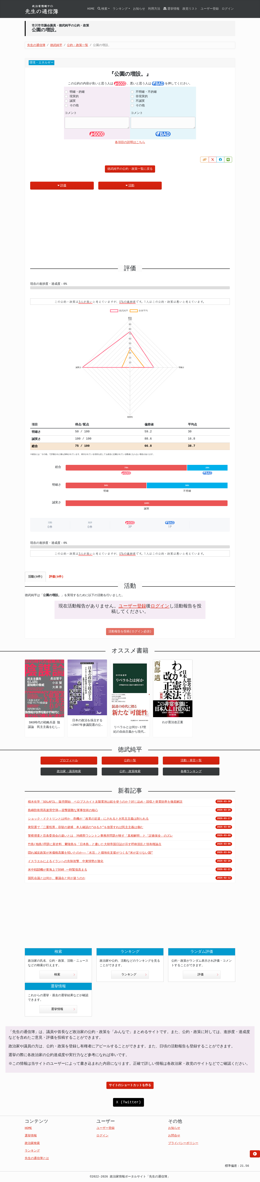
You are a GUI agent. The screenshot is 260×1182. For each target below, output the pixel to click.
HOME (90, 9)
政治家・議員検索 (69, 771)
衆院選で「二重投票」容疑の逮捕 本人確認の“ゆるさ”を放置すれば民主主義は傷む (85, 827)
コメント (71, 113)
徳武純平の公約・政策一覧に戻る (130, 169)
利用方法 (154, 9)
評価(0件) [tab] (56, 577)
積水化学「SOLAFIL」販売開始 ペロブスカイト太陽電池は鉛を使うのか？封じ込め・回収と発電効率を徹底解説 (105, 802)
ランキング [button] (120, 9)
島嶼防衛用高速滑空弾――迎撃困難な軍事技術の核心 (63, 810)
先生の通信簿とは (37, 1158)
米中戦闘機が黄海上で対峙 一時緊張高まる (57, 870)
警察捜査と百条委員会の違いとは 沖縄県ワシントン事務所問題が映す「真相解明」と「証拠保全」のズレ (100, 836)
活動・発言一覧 (191, 760)
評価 (62, 185)
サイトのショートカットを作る (130, 1085)
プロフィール (69, 760)
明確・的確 (77, 92)
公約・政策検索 (130, 771)
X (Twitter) (128, 1102)
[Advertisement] (130, 228)
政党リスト (190, 9)
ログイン (228, 9)
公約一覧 (130, 760)
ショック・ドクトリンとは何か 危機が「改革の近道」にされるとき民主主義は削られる (88, 819)
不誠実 (140, 101)
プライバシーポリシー (183, 1143)
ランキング (134, 974)
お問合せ (174, 1135)
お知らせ (139, 9)
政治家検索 (32, 1143)
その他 (74, 105)
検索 (64, 974)
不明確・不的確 (146, 92)
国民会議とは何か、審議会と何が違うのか (56, 878)
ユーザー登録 (210, 9)
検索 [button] (102, 9)
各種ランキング (191, 771)
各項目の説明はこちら (130, 142)
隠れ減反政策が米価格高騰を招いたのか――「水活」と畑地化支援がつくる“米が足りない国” (90, 853)
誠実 (73, 101)
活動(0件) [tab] (35, 577)
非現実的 (142, 96)
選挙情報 (171, 9)
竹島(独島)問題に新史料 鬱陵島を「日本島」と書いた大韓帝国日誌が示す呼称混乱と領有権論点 (94, 844)
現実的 (74, 96)
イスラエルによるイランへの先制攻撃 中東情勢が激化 (65, 861)
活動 (130, 185)
